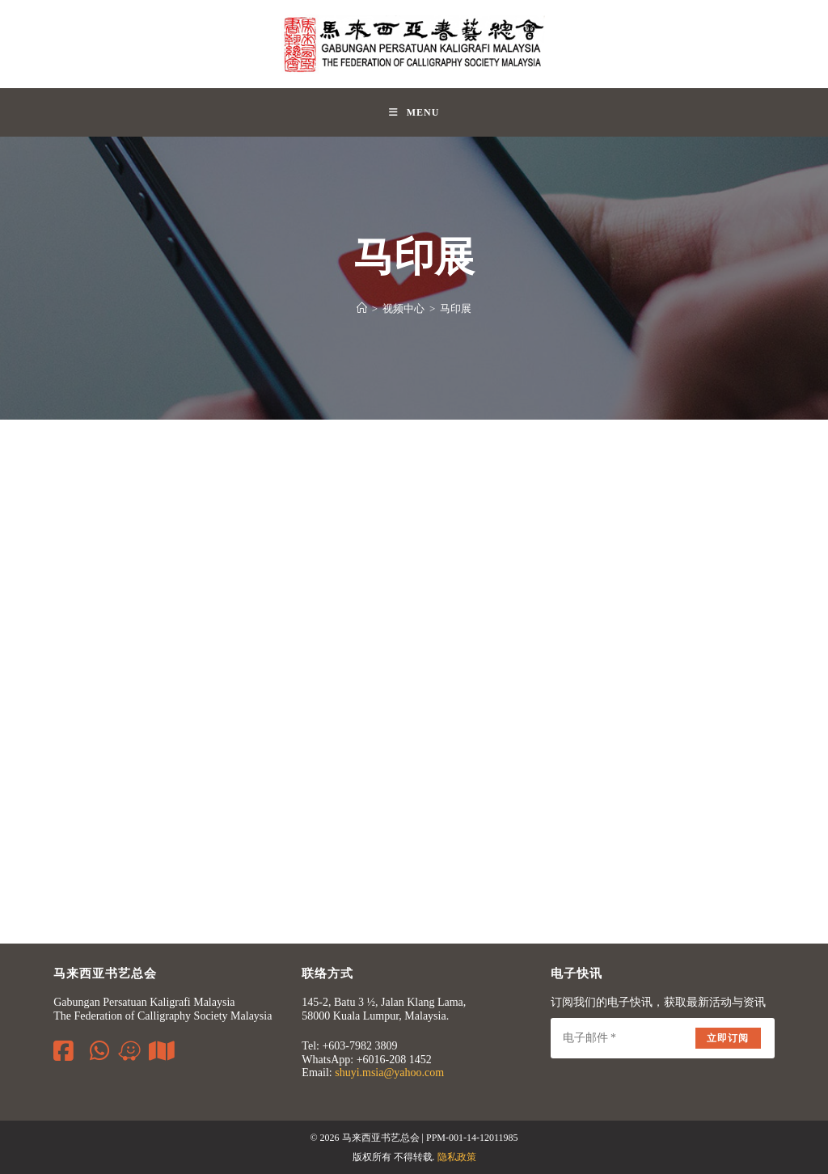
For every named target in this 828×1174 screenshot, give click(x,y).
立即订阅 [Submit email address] (728, 1038)
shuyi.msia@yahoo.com (389, 1072)
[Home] (362, 308)
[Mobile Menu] (414, 112)
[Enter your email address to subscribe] (663, 1038)
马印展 (455, 308)
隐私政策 (456, 1157)
